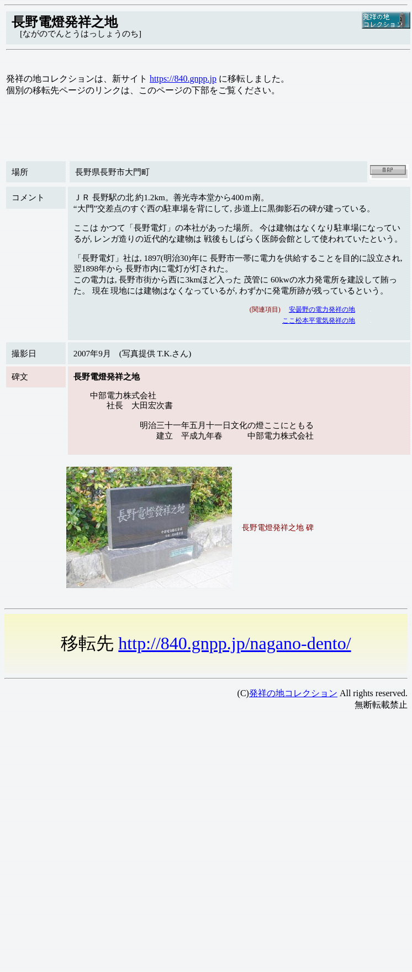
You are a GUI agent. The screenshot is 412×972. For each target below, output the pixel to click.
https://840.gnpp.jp (183, 78)
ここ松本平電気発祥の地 (318, 320)
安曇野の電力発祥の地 (322, 309)
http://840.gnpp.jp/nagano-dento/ (234, 643)
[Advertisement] (103, 823)
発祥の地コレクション (293, 693)
